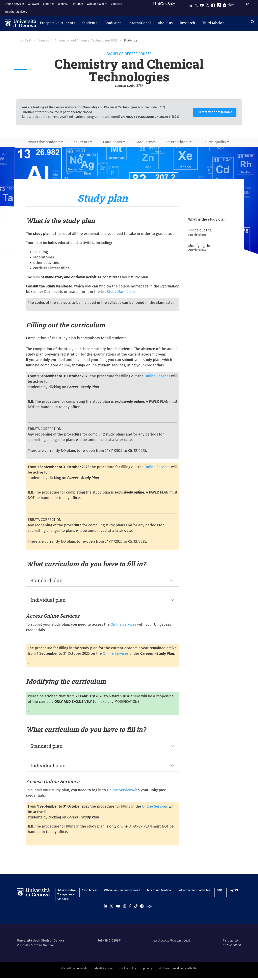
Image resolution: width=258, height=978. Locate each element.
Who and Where (97, 4)
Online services (15, 4)
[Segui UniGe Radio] (231, 4)
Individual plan (48, 600)
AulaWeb (34, 4)
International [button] (177, 142)
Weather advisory (16, 11)
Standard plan (46, 580)
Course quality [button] (214, 142)
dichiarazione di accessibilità (178, 968)
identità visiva (103, 968)
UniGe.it (25, 40)
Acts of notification (159, 890)
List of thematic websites (194, 890)
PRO (219, 890)
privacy (147, 968)
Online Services (157, 376)
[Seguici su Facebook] (213, 4)
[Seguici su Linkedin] (190, 4)
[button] (57, 23)
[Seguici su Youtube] (202, 4)
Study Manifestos (121, 291)
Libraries (48, 4)
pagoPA (233, 890)
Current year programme (215, 112)
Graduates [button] (144, 142)
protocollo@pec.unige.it (172, 940)
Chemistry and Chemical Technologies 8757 (86, 40)
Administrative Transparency (66, 892)
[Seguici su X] (196, 4)
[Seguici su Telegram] (224, 4)
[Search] (252, 22)
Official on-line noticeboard (122, 890)
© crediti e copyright (74, 968)
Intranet (78, 4)
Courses (43, 40)
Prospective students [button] (42, 142)
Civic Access (90, 890)
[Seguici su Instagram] (207, 4)
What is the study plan (207, 219)
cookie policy (128, 968)
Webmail (63, 4)
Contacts (116, 4)
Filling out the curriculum (200, 232)
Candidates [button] (112, 142)
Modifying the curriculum (199, 248)
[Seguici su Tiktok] (219, 4)
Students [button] (81, 142)
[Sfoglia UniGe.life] (165, 8)
